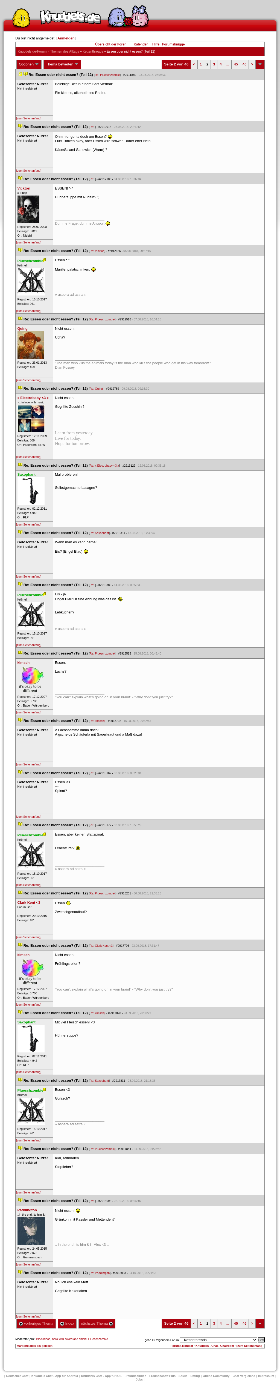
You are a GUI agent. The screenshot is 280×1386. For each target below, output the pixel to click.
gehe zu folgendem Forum (162, 1340)
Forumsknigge (173, 44)
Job (139, 1379)
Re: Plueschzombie (107, 74)
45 (236, 64)
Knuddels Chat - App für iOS (101, 1376)
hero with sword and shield (69, 1339)
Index (67, 1323)
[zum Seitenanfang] (28, 118)
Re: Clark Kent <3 (101, 945)
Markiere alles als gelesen (34, 1345)
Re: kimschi (97, 720)
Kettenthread (93, 51)
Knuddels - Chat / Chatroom (215, 1345)
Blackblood (43, 1339)
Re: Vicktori (97, 250)
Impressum (266, 1376)
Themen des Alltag (64, 51)
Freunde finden (135, 1376)
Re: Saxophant (99, 533)
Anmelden (66, 38)
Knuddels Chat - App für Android (54, 1376)
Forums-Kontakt (182, 1345)
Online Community (216, 1376)
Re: (92, 126)
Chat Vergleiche (243, 1376)
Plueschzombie (98, 1339)
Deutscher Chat (17, 1376)
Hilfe (155, 44)
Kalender (141, 44)
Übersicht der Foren (110, 44)
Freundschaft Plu (162, 1376)
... (227, 64)
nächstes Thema (97, 1323)
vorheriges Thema (36, 1323)
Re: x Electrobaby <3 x (104, 465)
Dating (195, 1376)
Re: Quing (96, 388)
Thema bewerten (62, 64)
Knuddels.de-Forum (32, 51)
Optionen (29, 64)
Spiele (183, 1376)
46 (244, 64)
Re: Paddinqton (100, 1273)
